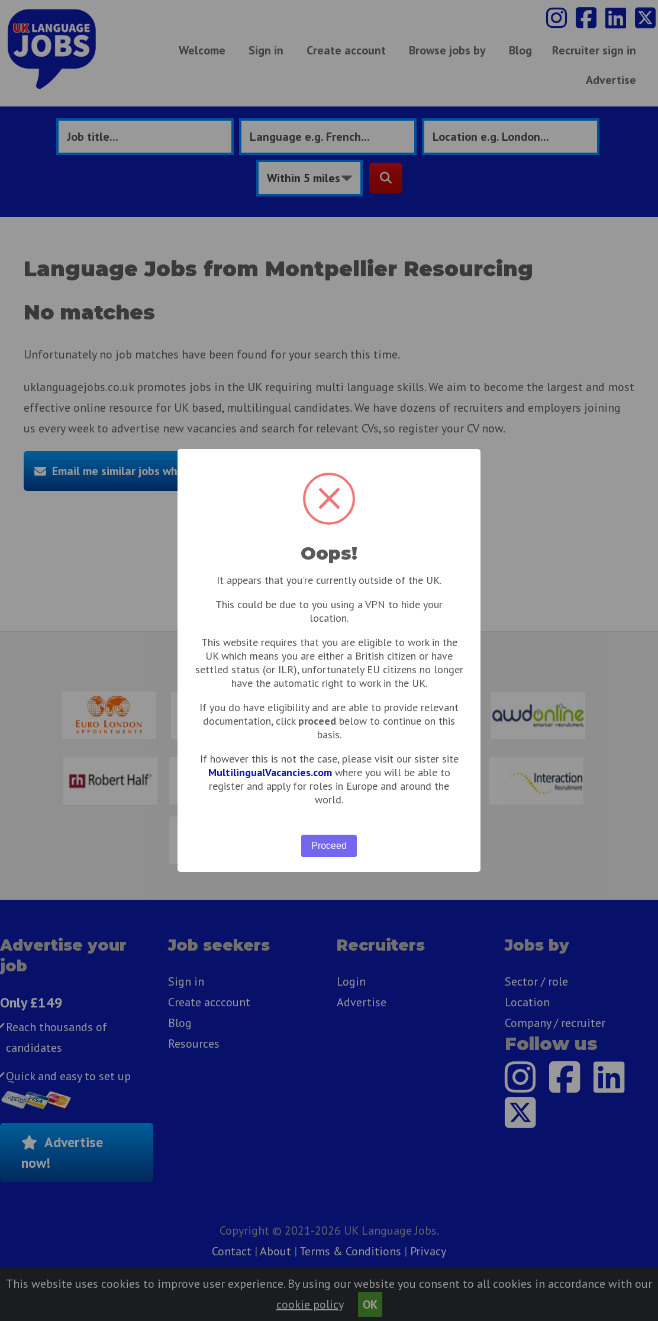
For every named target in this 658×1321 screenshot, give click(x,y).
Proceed (329, 846)
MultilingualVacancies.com (270, 772)
